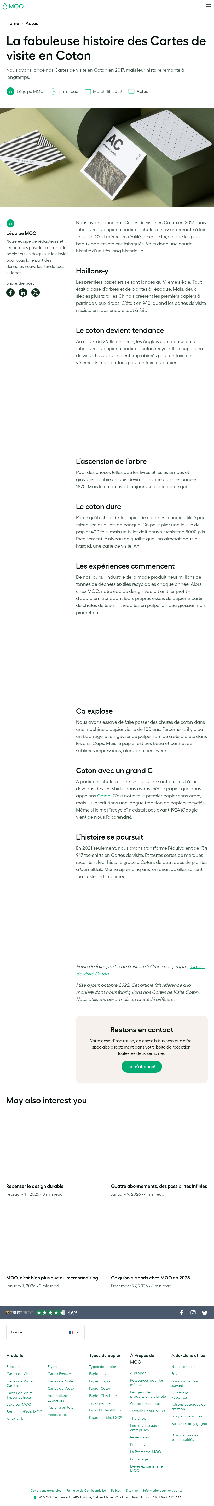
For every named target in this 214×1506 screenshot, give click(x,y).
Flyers (52, 1366)
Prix (174, 1373)
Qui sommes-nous (145, 1403)
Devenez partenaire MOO (146, 1468)
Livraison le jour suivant (184, 1383)
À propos (138, 1373)
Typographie (100, 1403)
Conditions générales (46, 1490)
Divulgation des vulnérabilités (184, 1437)
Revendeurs (140, 1437)
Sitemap (132, 1490)
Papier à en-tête (60, 1407)
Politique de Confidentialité (86, 1490)
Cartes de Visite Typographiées (20, 1395)
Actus (32, 23)
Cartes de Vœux (61, 1388)
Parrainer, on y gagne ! (189, 1425)
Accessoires (57, 1414)
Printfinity (138, 1444)
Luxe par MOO (19, 1404)
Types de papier (102, 1366)
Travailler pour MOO (147, 1411)
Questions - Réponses (180, 1395)
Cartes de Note (60, 1381)
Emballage (139, 1459)
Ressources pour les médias (147, 1382)
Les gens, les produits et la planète (148, 1394)
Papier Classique (103, 1395)
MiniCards (15, 1419)
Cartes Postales (60, 1373)
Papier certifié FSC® (105, 1417)
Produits (13, 1366)
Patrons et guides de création (188, 1406)
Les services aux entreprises (143, 1427)
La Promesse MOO (145, 1451)
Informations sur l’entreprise (163, 1490)
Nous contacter (184, 1366)
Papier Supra (99, 1381)
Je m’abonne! (141, 1066)
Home (12, 23)
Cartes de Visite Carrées (20, 1383)
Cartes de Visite (20, 1373)
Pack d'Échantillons (105, 1410)
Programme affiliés (186, 1416)
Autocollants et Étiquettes (60, 1398)
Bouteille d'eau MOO (25, 1411)
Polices (116, 1490)
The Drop (138, 1418)
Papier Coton (100, 1388)
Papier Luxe (98, 1373)
